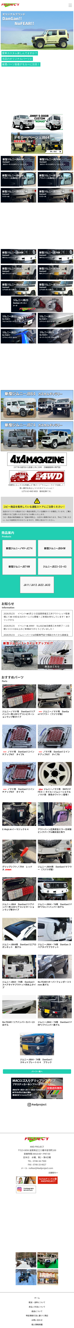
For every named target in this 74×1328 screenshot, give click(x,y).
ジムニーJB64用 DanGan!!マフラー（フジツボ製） (55, 868)
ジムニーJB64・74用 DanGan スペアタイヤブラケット (54, 946)
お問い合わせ (37, 1320)
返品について (37, 1311)
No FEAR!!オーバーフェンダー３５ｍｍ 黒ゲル (54, 983)
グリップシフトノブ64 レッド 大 (18, 868)
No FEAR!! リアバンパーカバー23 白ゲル (19, 1023)
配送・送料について (37, 1302)
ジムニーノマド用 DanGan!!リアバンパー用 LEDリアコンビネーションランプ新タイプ (18, 714)
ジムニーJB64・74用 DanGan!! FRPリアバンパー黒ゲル (55, 1023)
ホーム (37, 1297)
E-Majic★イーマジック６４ (15, 829)
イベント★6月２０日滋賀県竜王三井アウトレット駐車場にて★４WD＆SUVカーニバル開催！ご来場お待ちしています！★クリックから (37, 616)
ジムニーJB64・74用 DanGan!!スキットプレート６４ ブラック (36, 1061)
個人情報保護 (37, 1324)
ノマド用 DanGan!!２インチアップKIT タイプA (18, 753)
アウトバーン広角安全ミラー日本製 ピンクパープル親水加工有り (56, 830)
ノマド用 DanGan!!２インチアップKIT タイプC (18, 790)
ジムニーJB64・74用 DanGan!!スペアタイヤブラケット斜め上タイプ (19, 984)
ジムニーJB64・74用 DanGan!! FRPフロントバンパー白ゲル (55, 905)
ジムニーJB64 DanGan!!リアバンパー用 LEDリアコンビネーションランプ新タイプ (18, 907)
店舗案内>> (53, 1172)
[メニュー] (70, 5)
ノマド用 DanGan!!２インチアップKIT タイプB (54, 753)
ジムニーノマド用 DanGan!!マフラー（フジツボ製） (53, 713)
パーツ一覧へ (37, 1071)
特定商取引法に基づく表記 (37, 1315)
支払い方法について (37, 1306)
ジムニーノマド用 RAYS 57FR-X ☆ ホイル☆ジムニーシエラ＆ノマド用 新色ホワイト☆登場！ (54, 791)
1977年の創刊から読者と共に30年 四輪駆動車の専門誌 (37, 460)
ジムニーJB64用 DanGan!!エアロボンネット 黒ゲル (19, 946)
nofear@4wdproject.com (41, 1168)
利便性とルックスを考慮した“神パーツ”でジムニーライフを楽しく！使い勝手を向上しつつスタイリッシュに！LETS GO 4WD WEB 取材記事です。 (37, 481)
